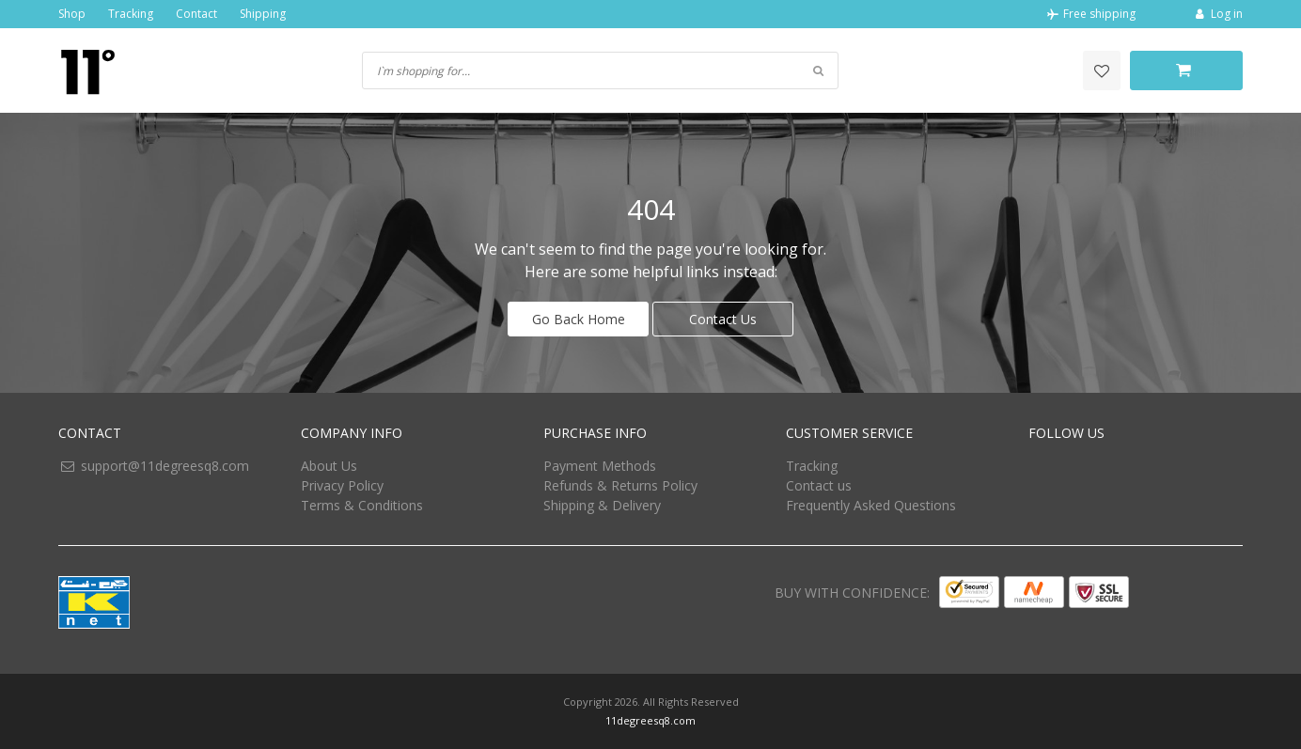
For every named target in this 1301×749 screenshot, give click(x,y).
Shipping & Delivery (602, 505)
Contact (196, 14)
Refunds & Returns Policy (620, 485)
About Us (329, 466)
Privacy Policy (342, 485)
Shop (72, 14)
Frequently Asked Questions (871, 505)
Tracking (130, 14)
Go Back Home (578, 319)
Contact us (819, 485)
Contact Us (723, 319)
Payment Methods (599, 466)
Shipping (263, 14)
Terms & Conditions (362, 505)
